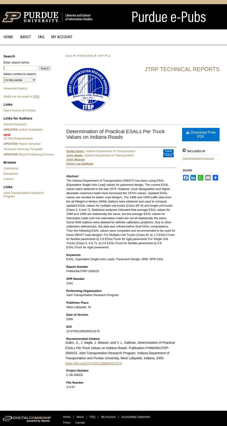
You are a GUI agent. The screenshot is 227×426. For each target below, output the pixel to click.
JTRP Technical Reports (182, 69)
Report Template (22, 143)
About (80, 417)
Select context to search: (19, 74)
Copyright (80, 422)
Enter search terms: (16, 62)
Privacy (67, 422)
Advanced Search (15, 88)
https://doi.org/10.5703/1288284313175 (93, 363)
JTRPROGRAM (85, 55)
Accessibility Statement (136, 417)
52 (108, 55)
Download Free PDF (201, 134)
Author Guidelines (23, 129)
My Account (108, 417)
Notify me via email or (21, 96)
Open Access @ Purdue (19, 110)
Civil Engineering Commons (198, 158)
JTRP (100, 55)
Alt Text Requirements (29, 136)
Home (68, 55)
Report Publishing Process (28, 154)
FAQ (92, 417)
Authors (8, 179)
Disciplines (10, 173)
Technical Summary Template (23, 149)
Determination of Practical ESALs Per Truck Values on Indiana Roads (115, 134)
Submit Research (15, 124)
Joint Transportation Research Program (23, 194)
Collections (10, 168)
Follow (168, 151)
